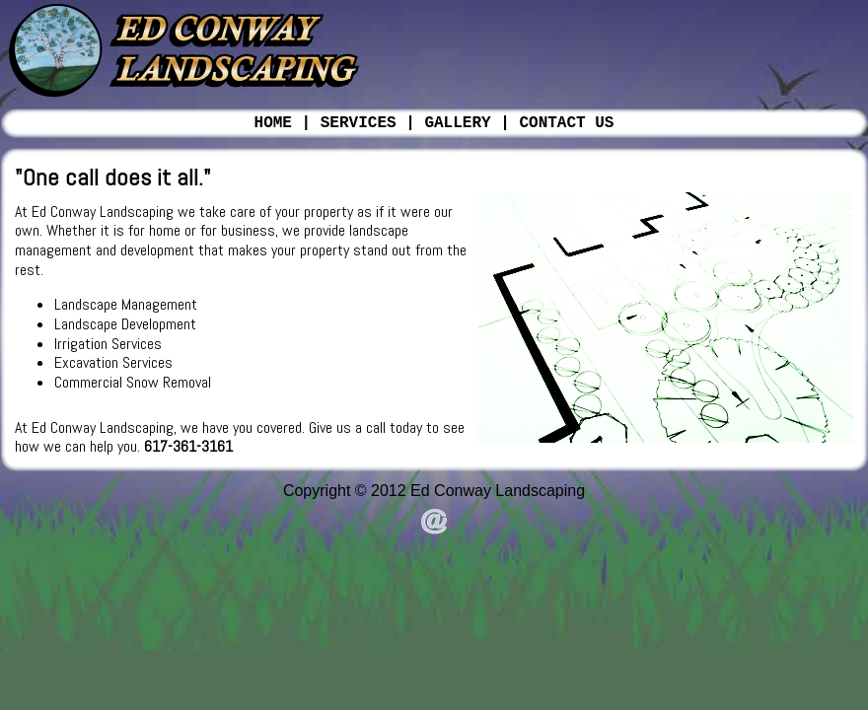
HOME (273, 123)
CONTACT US (566, 123)
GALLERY (457, 123)
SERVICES (359, 123)
